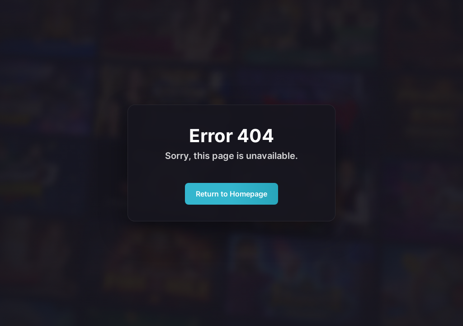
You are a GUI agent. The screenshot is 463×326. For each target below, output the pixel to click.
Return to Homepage (231, 193)
